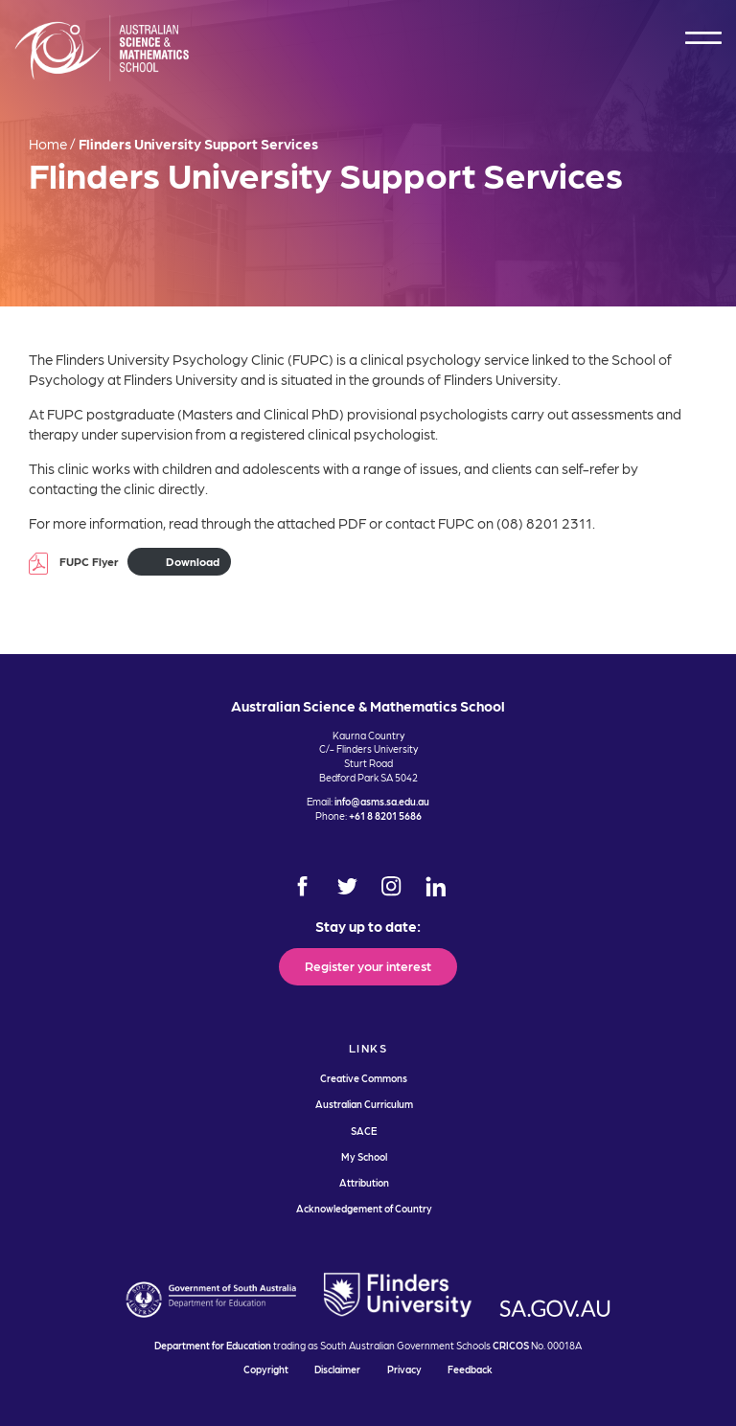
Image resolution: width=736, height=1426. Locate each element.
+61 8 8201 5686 (385, 815)
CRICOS (511, 1345)
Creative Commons (363, 1078)
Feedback (470, 1369)
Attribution (364, 1182)
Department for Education (212, 1345)
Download (192, 561)
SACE (364, 1130)
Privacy (404, 1369)
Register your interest (368, 965)
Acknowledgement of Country (364, 1208)
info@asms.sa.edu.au (381, 801)
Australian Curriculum (364, 1104)
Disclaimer (337, 1369)
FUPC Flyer (89, 561)
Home (48, 143)
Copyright (265, 1369)
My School (364, 1156)
